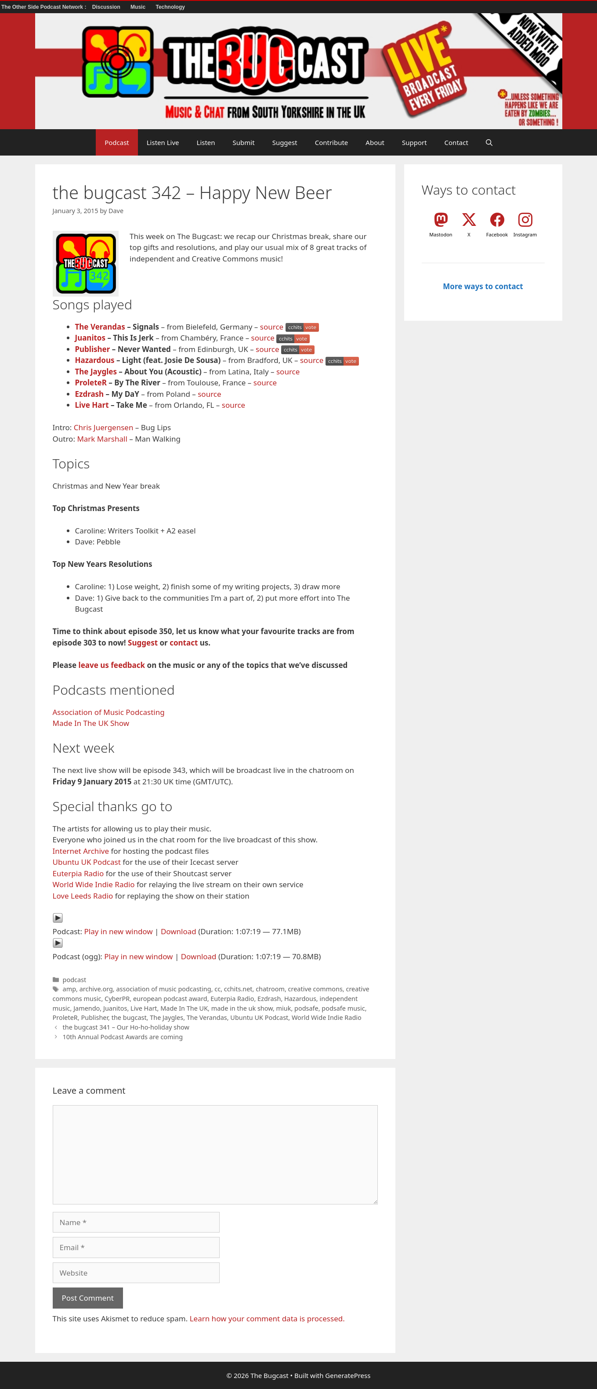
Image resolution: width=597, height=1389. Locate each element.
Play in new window (118, 931)
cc (217, 989)
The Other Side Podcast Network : (44, 7)
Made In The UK (184, 1008)
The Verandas (100, 327)
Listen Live (163, 142)
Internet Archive (81, 851)
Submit (244, 142)
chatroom (270, 989)
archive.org (96, 989)
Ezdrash (89, 394)
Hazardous (95, 360)
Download (178, 931)
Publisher (92, 349)
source (271, 327)
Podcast (117, 142)
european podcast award (170, 998)
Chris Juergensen (104, 427)
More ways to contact (483, 286)
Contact (456, 142)
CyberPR (117, 998)
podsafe (306, 1008)
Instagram (525, 234)
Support (414, 142)
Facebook (497, 234)
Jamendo (86, 1008)
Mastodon (440, 234)
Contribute (331, 142)
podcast (75, 980)
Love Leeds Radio (83, 896)
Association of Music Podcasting (109, 712)
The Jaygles (96, 371)
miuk (283, 1008)
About (374, 142)
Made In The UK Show (91, 723)
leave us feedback (112, 665)
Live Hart (92, 405)
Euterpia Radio (78, 873)
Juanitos (90, 338)
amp (69, 989)
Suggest (284, 142)
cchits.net (238, 989)
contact (184, 643)
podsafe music (343, 1008)
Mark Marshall (102, 439)
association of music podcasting (163, 989)
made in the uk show (242, 1008)
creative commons (315, 989)
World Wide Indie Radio (94, 884)
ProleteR (91, 382)
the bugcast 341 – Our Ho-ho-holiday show (126, 1027)
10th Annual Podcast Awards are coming (123, 1037)
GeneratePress (347, 1375)
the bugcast (129, 1017)
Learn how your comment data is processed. (267, 1318)
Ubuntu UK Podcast (87, 862)
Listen (206, 142)
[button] (489, 142)
